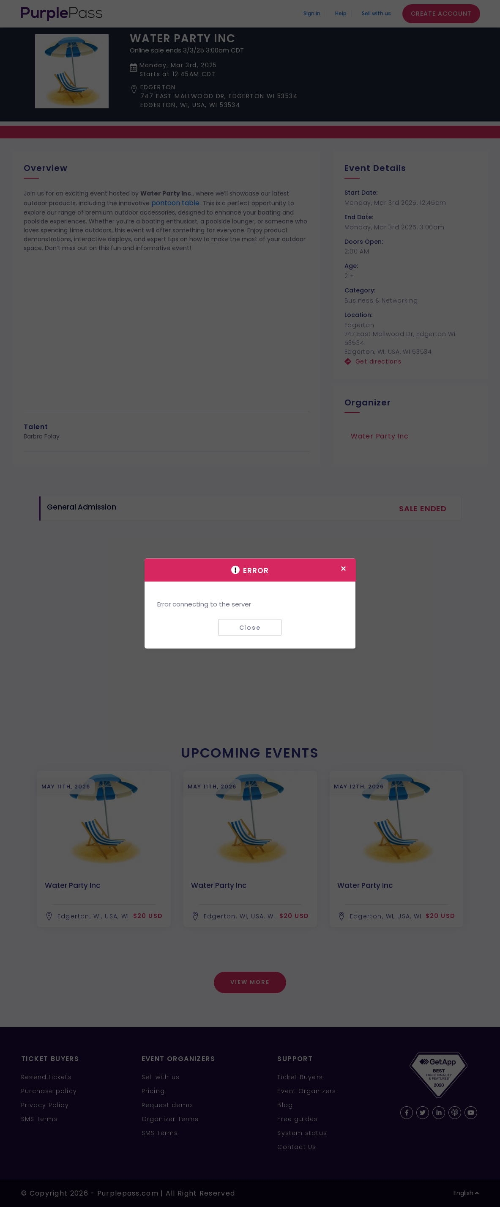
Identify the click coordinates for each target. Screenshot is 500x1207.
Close (250, 627)
